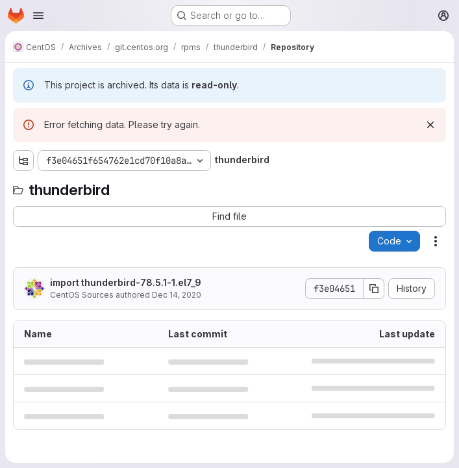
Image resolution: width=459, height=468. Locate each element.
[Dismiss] (430, 125)
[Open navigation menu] (38, 15)
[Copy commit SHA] (374, 288)
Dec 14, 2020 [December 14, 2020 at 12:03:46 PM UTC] (176, 295)
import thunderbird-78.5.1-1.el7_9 (125, 282)
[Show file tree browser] (23, 160)
